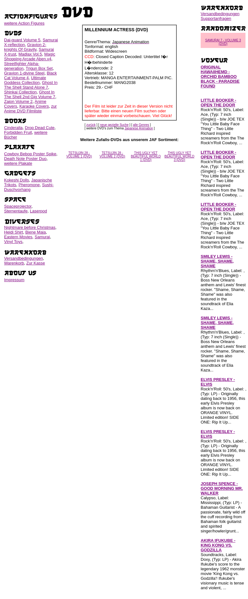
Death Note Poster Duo (25, 158)
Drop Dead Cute (40, 127)
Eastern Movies (18, 236)
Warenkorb (14, 263)
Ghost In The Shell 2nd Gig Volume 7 (29, 94)
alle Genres (141, 125)
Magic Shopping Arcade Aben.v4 (29, 56)
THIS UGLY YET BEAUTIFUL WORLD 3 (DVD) (179, 156)
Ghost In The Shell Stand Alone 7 (30, 85)
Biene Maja (35, 232)
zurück (91, 125)
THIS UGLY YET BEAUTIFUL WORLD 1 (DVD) (146, 156)
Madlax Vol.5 (30, 54)
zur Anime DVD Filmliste (30, 108)
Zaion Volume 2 (18, 101)
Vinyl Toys (13, 241)
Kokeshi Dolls (16, 180)
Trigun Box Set (39, 68)
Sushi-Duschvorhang (29, 187)
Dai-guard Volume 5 (22, 40)
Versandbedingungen (23, 258)
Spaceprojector (18, 206)
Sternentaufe (15, 211)
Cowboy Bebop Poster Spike (30, 153)
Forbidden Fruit (18, 132)
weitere (24, 23)
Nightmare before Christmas (30, 227)
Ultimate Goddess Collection (25, 80)
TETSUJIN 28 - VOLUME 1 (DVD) (79, 154)
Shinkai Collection (20, 92)
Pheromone (29, 184)
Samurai (42, 236)
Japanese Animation (139, 128)
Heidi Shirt (13, 232)
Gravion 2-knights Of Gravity (25, 47)
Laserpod (38, 211)
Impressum (14, 279)
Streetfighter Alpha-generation (21, 66)
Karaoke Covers (34, 106)
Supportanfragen (216, 18)
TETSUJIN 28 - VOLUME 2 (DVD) (112, 154)
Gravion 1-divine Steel (24, 73)
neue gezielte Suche (114, 125)
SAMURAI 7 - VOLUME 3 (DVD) (223, 42)
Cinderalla (13, 127)
